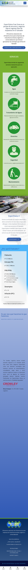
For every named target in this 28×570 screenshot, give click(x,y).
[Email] (10, 568)
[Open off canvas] (25, 3)
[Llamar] (17, 568)
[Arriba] (24, 568)
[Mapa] (3, 568)
